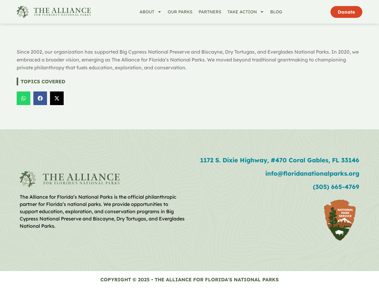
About (150, 12)
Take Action (245, 12)
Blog (276, 12)
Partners (210, 12)
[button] (23, 98)
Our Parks (180, 12)
